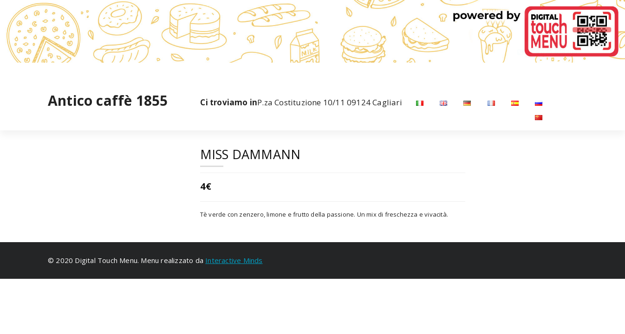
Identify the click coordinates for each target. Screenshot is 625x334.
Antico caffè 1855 (108, 100)
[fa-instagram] (63, 71)
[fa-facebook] (50, 71)
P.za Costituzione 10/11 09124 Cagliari (301, 102)
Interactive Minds (233, 260)
